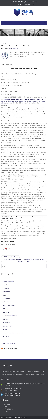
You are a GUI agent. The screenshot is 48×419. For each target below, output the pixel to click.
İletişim (4, 295)
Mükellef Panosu (7, 312)
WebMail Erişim (29, 4)
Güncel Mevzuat (7, 409)
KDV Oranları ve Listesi (9, 305)
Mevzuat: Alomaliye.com (7, 417)
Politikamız (5, 319)
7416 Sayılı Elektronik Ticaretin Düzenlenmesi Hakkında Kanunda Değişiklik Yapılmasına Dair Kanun (24, 260)
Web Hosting (24, 417)
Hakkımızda (6, 288)
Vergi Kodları (6, 336)
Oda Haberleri (10, 348)
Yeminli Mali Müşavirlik (9, 343)
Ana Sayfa (6, 404)
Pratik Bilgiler (6, 322)
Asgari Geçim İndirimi (8, 281)
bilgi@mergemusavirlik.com (30, 2)
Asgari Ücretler (7, 285)
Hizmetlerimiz (6, 291)
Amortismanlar (7, 278)
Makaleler (5, 309)
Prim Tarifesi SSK (7, 326)
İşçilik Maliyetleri (7, 302)
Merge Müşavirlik (13, 48)
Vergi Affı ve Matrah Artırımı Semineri (12, 333)
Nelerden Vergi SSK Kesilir (10, 316)
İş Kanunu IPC (6, 298)
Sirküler (5, 329)
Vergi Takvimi (6, 340)
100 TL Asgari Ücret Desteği (10, 257)
